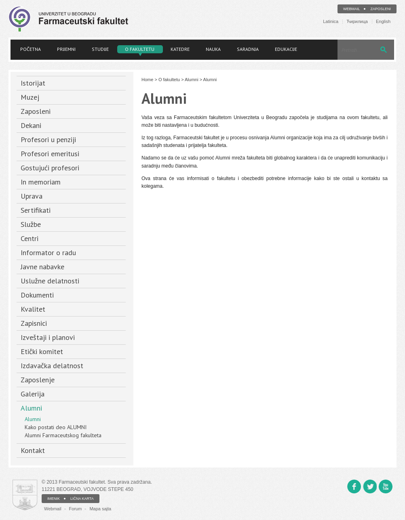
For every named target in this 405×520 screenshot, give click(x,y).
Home (147, 79)
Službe (31, 224)
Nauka (213, 49)
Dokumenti (37, 295)
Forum (75, 508)
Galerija (32, 393)
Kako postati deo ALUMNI (55, 427)
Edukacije (286, 49)
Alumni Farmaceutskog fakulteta (63, 435)
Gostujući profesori (50, 167)
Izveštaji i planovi (48, 337)
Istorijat (33, 83)
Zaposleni (380, 9)
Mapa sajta (100, 508)
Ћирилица (357, 21)
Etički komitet (42, 351)
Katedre (180, 49)
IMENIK (53, 499)
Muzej (30, 97)
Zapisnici (34, 323)
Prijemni (66, 49)
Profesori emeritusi (50, 153)
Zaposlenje (38, 379)
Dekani (31, 125)
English (383, 21)
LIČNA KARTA (82, 499)
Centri (29, 238)
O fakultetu (139, 49)
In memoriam (41, 182)
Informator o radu (48, 252)
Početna (30, 49)
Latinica (330, 21)
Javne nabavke (42, 266)
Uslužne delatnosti (50, 280)
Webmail (351, 9)
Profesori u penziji (48, 139)
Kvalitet (33, 309)
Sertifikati (36, 210)
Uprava (31, 196)
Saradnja (248, 49)
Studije (100, 49)
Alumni (31, 408)
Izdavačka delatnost (52, 365)
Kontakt (33, 450)
